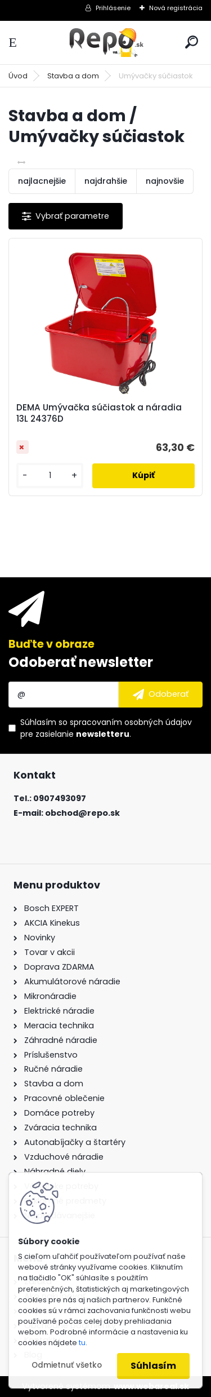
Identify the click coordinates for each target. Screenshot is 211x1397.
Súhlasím (153, 1365)
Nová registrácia (176, 7)
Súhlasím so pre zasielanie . (106, 728)
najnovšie (165, 181)
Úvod (18, 75)
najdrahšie (105, 181)
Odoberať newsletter (80, 662)
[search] (192, 42)
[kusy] (49, 475)
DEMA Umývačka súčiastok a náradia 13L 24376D (99, 413)
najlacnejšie (42, 181)
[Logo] (105, 42)
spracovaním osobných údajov (131, 722)
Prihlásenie (113, 7)
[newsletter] (160, 694)
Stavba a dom (73, 75)
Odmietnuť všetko (67, 1365)
